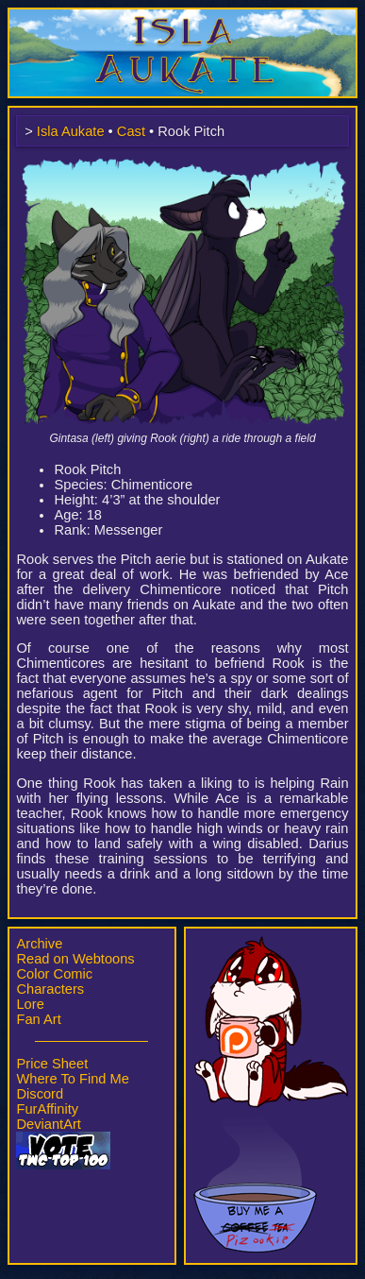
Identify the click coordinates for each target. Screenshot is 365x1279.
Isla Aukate (183, 17)
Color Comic (54, 973)
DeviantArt (48, 1124)
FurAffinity (47, 1109)
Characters (50, 989)
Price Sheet (52, 1063)
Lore (29, 1004)
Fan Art (38, 1019)
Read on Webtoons (75, 958)
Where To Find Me (72, 1078)
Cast (131, 131)
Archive (39, 943)
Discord (39, 1093)
